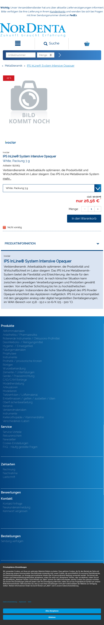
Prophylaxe (9, 353)
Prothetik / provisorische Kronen (22, 361)
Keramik (8, 406)
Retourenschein (12, 435)
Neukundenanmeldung (16, 507)
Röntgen (8, 364)
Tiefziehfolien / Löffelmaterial (20, 394)
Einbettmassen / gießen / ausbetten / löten (29, 398)
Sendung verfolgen (12, 541)
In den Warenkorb (84, 218)
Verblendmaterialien (14, 409)
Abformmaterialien (14, 330)
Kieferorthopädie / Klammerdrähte (23, 417)
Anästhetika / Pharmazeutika (20, 334)
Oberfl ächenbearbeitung (17, 402)
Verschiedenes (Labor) (16, 421)
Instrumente (10, 357)
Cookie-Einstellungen (15, 443)
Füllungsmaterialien (14, 349)
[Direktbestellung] (60, 55)
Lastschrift (9, 476)
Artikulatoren (10, 387)
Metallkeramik (13, 65)
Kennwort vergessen (15, 511)
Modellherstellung (13, 383)
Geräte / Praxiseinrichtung (18, 376)
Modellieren (10, 391)
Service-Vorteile (12, 431)
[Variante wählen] (52, 188)
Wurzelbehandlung (14, 368)
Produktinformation (20, 243)
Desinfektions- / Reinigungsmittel (23, 342)
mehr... (7, 178)
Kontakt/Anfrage (12, 503)
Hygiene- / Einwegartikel (18, 345)
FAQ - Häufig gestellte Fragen (20, 446)
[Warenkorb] (86, 43)
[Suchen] (51, 43)
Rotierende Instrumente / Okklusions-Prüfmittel (31, 338)
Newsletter (9, 439)
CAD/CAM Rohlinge (15, 379)
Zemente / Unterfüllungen (18, 372)
